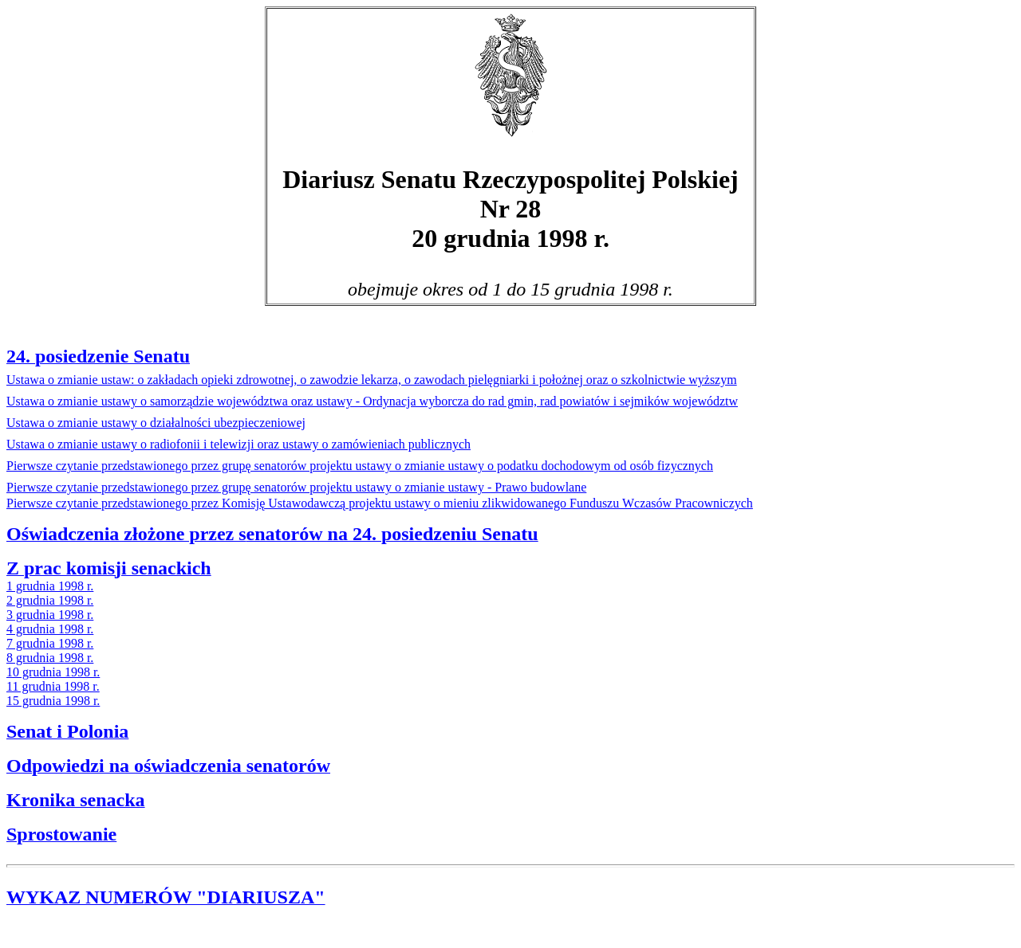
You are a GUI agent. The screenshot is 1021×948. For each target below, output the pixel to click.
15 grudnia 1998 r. (53, 700)
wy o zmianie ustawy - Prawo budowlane (296, 487)
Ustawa (371, 379)
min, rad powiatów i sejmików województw (372, 401)
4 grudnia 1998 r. (49, 629)
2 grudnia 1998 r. (49, 600)
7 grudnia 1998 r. (49, 643)
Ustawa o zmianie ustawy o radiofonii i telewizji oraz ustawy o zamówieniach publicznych (238, 444)
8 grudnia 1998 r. (49, 657)
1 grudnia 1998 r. (49, 586)
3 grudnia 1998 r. (49, 614)
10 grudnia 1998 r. (53, 672)
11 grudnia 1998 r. (53, 686)
